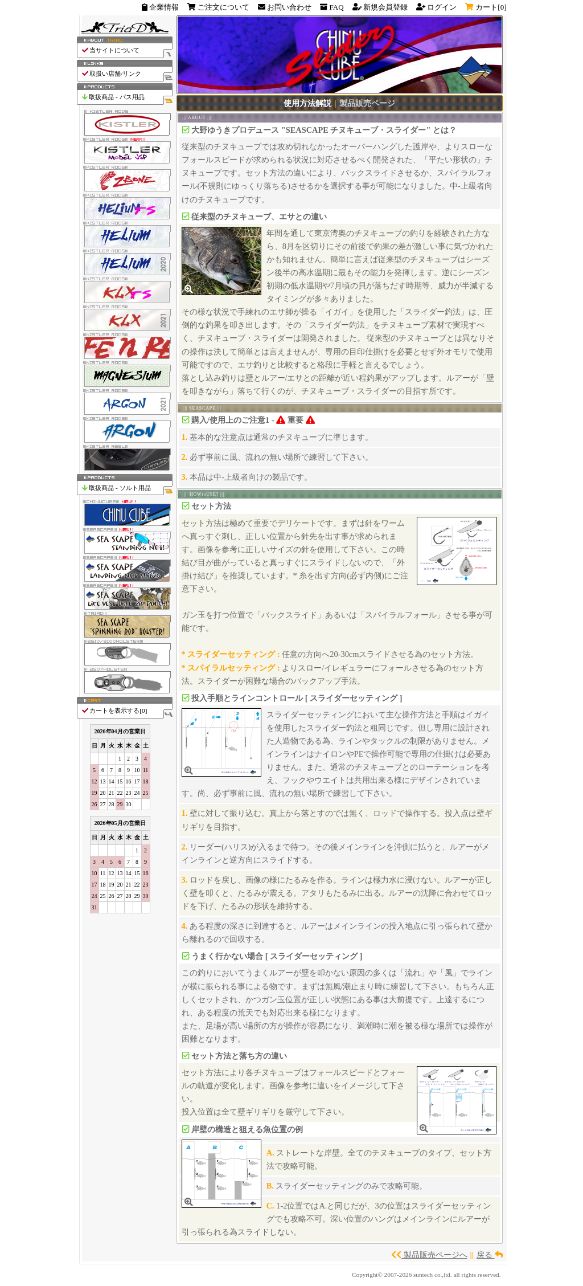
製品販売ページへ (429, 1254)
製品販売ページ (367, 103)
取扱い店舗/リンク (126, 73)
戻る (490, 1254)
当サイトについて (126, 50)
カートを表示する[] (126, 711)
